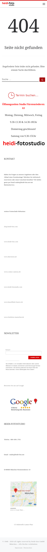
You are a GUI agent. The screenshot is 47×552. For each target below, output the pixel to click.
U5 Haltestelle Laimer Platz (23, 524)
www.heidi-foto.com (11, 242)
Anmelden (34, 357)
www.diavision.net (10, 257)
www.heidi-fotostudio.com (13, 287)
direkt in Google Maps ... (17, 510)
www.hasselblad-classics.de (13, 302)
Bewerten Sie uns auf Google (14, 386)
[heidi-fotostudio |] (8, 4)
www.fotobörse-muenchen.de (14, 317)
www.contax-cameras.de (12, 272)
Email (8, 350)
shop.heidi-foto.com (11, 226)
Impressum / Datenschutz (23, 548)
